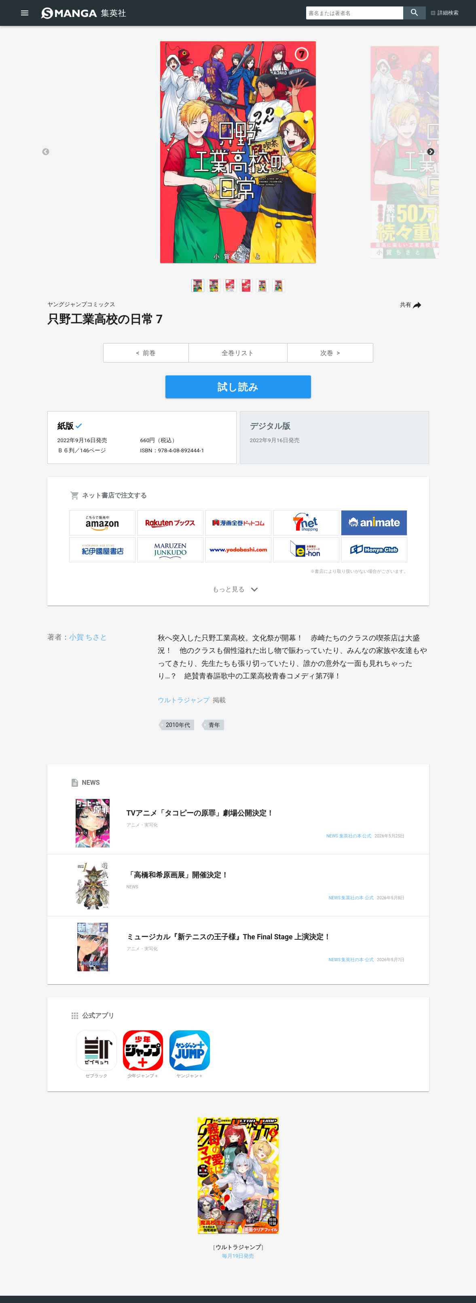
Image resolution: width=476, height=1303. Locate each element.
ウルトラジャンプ (183, 700)
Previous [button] (46, 152)
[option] (238, 152)
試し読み (238, 387)
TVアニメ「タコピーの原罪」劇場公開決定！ (200, 813)
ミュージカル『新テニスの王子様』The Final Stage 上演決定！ (229, 937)
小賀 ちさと (88, 637)
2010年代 (178, 725)
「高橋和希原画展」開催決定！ (177, 875)
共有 (405, 305)
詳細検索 (448, 13)
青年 (214, 725)
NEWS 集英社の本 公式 (348, 836)
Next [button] (431, 152)
